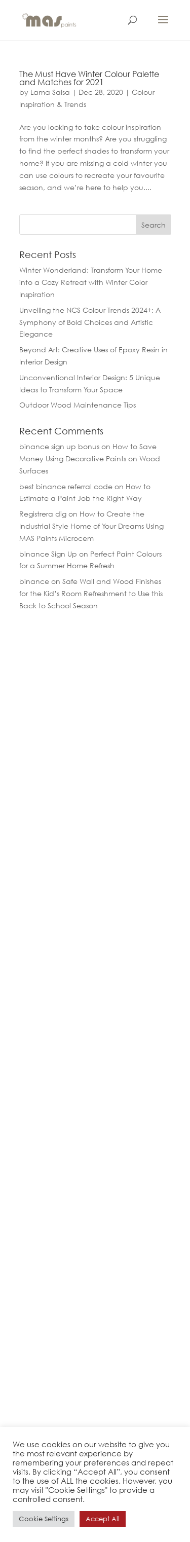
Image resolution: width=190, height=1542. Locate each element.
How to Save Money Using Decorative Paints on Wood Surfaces (89, 458)
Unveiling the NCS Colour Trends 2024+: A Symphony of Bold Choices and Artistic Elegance (90, 322)
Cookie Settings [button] (43, 1519)
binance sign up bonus (59, 446)
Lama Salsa (50, 92)
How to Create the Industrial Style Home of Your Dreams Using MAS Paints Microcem (91, 526)
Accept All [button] (103, 1519)
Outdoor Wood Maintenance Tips (77, 405)
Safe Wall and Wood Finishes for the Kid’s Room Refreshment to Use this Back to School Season (91, 593)
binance (34, 581)
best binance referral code (65, 486)
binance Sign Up (48, 554)
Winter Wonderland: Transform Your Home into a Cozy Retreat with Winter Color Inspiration (90, 282)
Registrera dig (42, 514)
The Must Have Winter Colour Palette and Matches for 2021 (89, 77)
